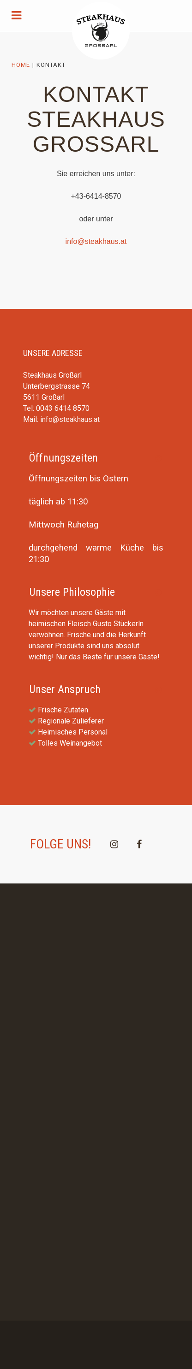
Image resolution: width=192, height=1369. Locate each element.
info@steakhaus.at (96, 241)
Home (21, 64)
